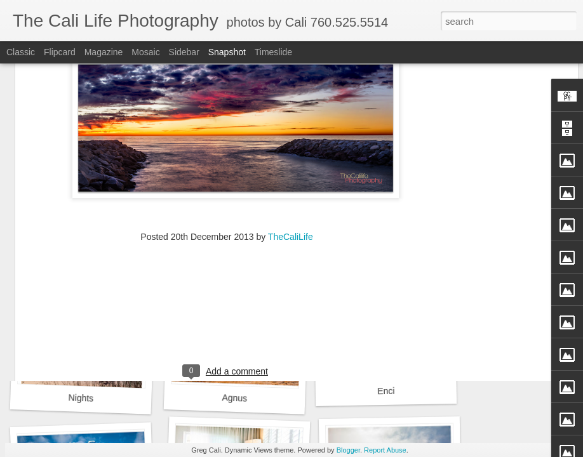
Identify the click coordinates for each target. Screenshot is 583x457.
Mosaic (145, 52)
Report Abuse (385, 450)
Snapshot (227, 52)
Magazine (103, 52)
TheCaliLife (290, 141)
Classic (20, 52)
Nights (80, 397)
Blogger (348, 450)
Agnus (234, 397)
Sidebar (184, 52)
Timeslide (273, 52)
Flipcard (60, 52)
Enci (386, 391)
